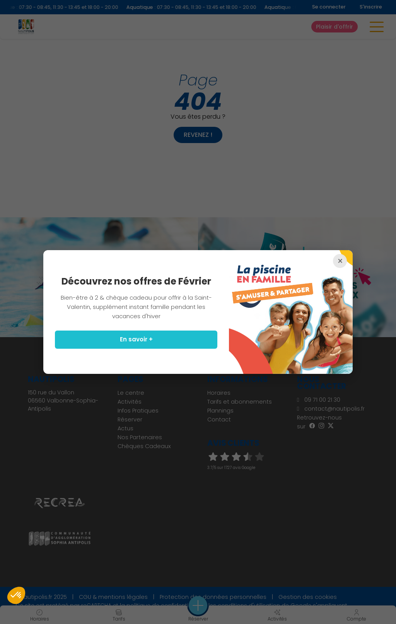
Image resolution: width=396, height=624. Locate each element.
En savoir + (136, 339)
